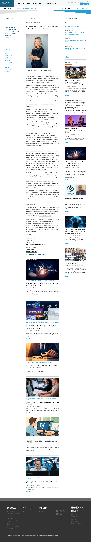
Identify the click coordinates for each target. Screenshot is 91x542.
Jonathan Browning (37, 367)
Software (7, 67)
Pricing (32, 8)
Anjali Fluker (35, 445)
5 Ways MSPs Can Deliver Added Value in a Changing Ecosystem (75, 33)
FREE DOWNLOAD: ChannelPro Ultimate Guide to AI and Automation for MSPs (42, 284)
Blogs (7, 38)
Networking (7, 60)
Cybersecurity (26, 3)
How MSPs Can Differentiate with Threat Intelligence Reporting (42, 403)
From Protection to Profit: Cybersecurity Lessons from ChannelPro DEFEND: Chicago (74, 82)
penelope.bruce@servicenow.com (35, 244)
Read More (28, 297)
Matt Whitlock (36, 330)
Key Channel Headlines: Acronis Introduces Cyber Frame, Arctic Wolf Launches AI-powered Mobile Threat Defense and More (41, 326)
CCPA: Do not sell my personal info (76, 524)
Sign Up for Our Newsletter (10, 523)
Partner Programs (9, 62)
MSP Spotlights (10, 29)
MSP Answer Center (9, 58)
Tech (18, 3)
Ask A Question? (11, 528)
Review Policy (74, 516)
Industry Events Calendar (29, 513)
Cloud (6, 51)
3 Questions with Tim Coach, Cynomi (74, 199)
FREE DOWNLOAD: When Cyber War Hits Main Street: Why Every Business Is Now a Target (75, 231)
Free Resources (82, 2)
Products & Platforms (13, 31)
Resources (8, 35)
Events (68, 2)
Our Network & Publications (11, 517)
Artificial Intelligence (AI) (10, 48)
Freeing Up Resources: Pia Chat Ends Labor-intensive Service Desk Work (42, 482)
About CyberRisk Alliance (13, 513)
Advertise (73, 2)
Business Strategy (38, 3)
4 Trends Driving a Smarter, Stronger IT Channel (75, 48)
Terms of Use (74, 518)
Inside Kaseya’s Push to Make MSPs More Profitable (42, 365)
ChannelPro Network (36, 287)
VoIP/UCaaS (7, 71)
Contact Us (74, 514)
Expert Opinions (10, 33)
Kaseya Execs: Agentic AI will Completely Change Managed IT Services (75, 130)
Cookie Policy (74, 521)
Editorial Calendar (11, 515)
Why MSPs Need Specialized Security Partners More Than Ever (42, 442)
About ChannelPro (11, 511)
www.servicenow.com (45, 216)
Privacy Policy (74, 519)
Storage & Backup (9, 69)
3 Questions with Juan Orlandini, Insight (74, 56)
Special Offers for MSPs (13, 526)
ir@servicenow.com (31, 251)
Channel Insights (52, 3)
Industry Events (8, 55)
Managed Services (9, 57)
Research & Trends (9, 64)
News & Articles (10, 25)
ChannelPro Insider (85, 4)
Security (6, 66)
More (36, 8)
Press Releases (10, 27)
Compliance (18, 8)
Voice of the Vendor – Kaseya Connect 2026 (75, 41)
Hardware (7, 53)
